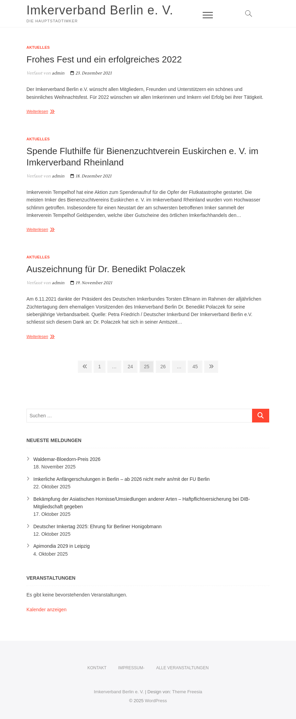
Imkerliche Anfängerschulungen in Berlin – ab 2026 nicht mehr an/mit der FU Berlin (121, 479)
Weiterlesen (37, 111)
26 (165, 365)
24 (132, 365)
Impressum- (131, 667)
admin (58, 73)
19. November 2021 (91, 283)
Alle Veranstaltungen (182, 667)
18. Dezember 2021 (90, 176)
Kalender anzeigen (46, 609)
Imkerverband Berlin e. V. (99, 10)
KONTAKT (96, 667)
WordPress (156, 700)
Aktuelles (38, 47)
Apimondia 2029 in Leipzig (61, 546)
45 (197, 365)
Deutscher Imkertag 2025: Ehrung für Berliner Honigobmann (97, 526)
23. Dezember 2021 (91, 73)
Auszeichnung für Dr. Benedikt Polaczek (105, 269)
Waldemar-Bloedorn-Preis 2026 (67, 459)
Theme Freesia (187, 691)
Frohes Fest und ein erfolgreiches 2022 (104, 59)
